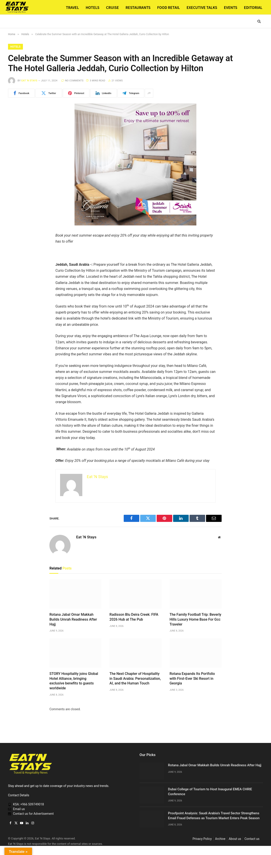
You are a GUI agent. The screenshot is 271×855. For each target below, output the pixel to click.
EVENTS (230, 7)
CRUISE (112, 7)
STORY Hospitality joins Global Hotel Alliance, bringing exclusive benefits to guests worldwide (73, 681)
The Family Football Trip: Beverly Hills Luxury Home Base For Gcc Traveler (195, 619)
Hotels (15, 46)
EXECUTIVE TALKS (201, 7)
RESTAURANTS (137, 7)
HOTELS (92, 7)
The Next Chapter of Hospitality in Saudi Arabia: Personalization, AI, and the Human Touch (135, 679)
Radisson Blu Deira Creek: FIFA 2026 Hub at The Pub (133, 617)
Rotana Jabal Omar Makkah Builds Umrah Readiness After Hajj (73, 619)
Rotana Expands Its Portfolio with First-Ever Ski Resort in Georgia (192, 679)
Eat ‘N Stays (29, 80)
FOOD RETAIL (168, 7)
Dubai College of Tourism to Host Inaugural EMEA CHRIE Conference (210, 791)
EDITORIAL (253, 7)
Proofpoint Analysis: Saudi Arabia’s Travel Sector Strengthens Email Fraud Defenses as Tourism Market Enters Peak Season (214, 815)
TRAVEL (72, 7)
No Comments (72, 80)
